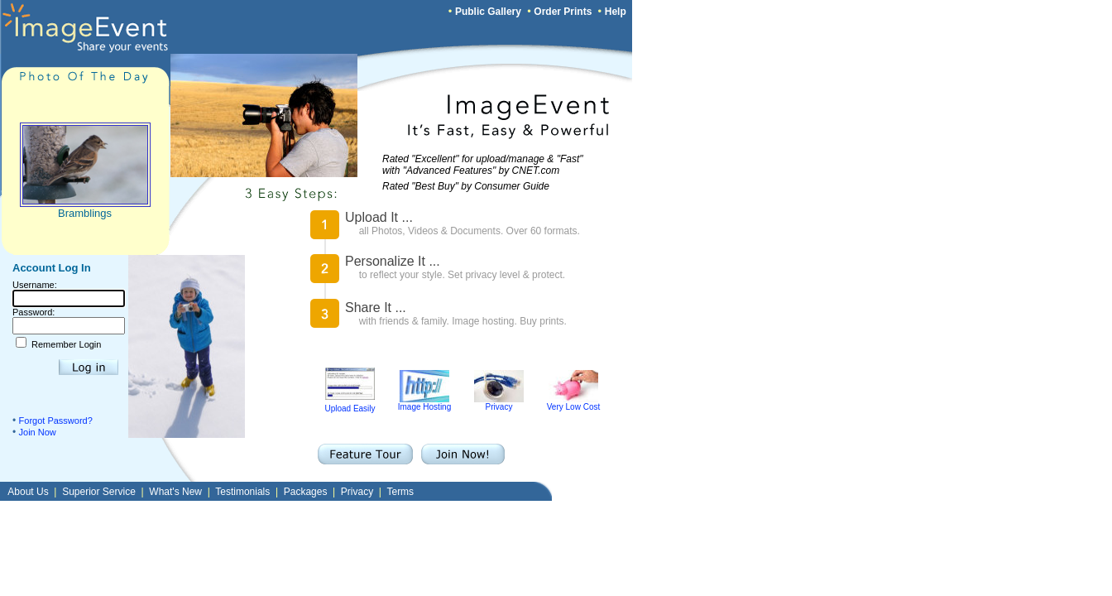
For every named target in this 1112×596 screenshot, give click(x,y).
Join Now (37, 432)
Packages (306, 491)
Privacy (499, 403)
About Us (27, 491)
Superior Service (99, 491)
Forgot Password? (56, 420)
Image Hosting (424, 403)
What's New (175, 491)
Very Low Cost (573, 403)
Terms (400, 491)
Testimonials (242, 491)
